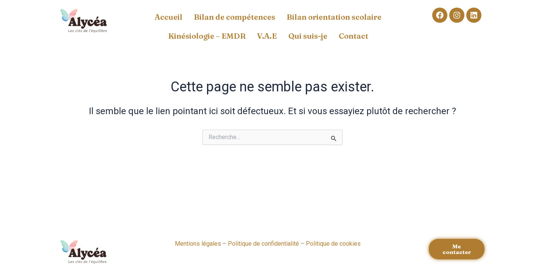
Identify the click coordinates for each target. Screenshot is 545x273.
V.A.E (267, 36)
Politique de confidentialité (263, 243)
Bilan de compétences (234, 17)
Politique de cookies (333, 243)
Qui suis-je (307, 36)
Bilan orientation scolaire (334, 17)
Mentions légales (198, 243)
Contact (353, 36)
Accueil (168, 17)
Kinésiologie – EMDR (207, 36)
